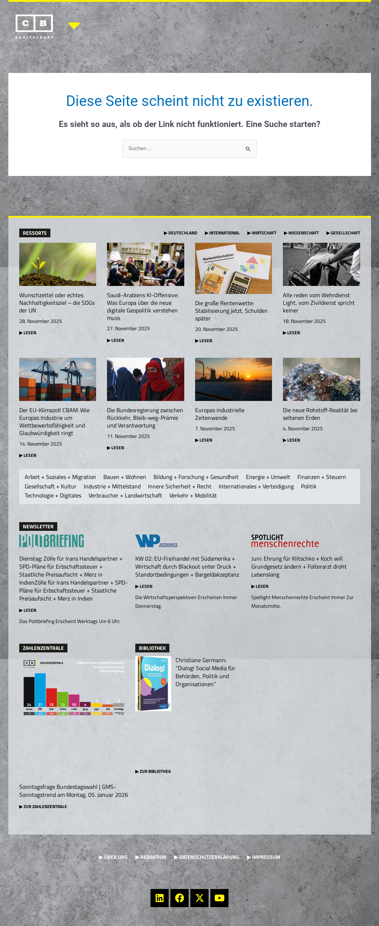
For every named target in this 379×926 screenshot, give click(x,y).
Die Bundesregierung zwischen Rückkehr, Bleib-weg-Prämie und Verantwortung (145, 418)
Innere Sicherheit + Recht (179, 487)
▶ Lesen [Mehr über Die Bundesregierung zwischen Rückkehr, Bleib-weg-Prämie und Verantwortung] (115, 447)
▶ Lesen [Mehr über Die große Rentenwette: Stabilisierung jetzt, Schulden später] (203, 340)
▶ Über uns (113, 857)
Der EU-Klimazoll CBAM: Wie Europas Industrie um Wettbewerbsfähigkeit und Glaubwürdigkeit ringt (54, 422)
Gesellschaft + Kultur (51, 487)
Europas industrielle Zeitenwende (219, 414)
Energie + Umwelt (268, 477)
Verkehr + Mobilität (193, 496)
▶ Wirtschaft (261, 232)
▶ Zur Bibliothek (153, 772)
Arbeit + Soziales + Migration (60, 477)
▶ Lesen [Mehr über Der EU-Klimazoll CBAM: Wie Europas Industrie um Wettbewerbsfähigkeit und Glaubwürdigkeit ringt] (27, 455)
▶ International (222, 232)
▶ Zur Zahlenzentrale (43, 807)
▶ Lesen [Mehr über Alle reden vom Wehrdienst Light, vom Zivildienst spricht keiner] (291, 332)
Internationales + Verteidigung (256, 487)
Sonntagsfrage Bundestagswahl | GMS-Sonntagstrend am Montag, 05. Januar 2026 (73, 791)
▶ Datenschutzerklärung (206, 857)
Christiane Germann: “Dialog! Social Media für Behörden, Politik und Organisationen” (205, 672)
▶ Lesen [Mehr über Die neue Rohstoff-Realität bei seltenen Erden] (291, 440)
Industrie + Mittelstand (112, 487)
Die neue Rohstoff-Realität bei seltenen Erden (320, 414)
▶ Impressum (263, 857)
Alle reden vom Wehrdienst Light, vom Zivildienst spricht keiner (319, 303)
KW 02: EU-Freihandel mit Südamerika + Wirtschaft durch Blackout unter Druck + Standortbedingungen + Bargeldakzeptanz (187, 567)
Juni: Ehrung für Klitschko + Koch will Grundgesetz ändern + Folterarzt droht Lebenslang (299, 567)
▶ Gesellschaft (343, 232)
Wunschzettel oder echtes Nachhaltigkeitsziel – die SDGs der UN (57, 303)
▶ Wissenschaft (301, 232)
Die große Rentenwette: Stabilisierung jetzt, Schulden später (231, 311)
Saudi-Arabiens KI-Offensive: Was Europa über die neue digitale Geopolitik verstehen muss (142, 306)
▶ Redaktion (150, 857)
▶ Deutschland (180, 232)
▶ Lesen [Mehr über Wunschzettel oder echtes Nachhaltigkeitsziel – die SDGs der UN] (27, 332)
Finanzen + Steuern (321, 477)
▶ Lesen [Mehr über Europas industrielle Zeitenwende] (203, 440)
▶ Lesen (27, 610)
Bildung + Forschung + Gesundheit (196, 477)
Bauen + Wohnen (124, 477)
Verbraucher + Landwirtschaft (125, 496)
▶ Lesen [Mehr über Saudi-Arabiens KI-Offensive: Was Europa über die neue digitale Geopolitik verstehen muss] (115, 340)
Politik (309, 487)
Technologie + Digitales (53, 496)
